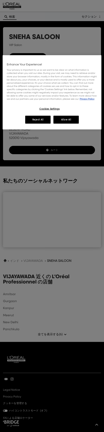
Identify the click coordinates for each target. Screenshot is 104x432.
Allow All (66, 119)
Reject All (38, 119)
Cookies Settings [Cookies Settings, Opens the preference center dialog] (49, 108)
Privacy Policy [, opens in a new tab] (87, 98)
